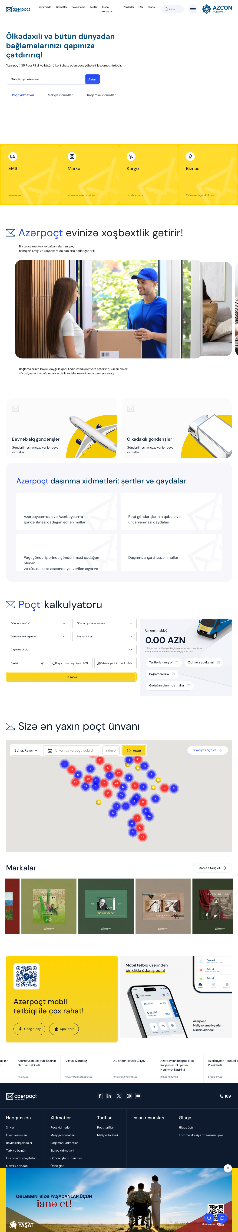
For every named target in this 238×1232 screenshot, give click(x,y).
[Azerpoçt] (18, 9)
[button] (164, 788)
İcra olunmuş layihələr (21, 1158)
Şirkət (10, 1127)
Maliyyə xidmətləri (60, 95)
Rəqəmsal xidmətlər (101, 95)
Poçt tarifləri (105, 1127)
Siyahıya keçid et (208, 750)
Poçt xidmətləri (23, 95)
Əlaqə (151, 7)
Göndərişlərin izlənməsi (66, 1158)
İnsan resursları (16, 1135)
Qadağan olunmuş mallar (166, 685)
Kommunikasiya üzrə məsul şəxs (201, 1135)
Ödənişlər (57, 1166)
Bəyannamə (78, 7)
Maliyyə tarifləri (107, 1135)
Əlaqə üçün (186, 1127)
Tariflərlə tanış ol (160, 662)
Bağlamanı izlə (159, 674)
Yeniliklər (128, 7)
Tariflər (94, 7)
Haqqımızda (44, 7)
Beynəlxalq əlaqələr (19, 1143)
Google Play (29, 1029)
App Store (64, 1029)
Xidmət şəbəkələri (201, 662)
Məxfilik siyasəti (17, 1166)
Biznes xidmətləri (62, 1150)
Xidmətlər (61, 7)
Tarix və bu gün (16, 1150)
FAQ (141, 7)
